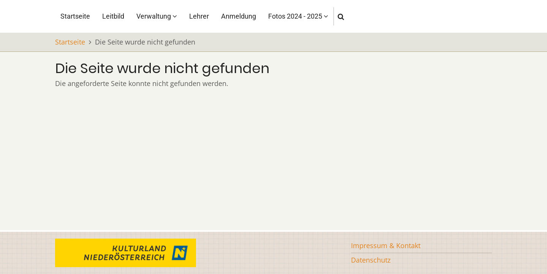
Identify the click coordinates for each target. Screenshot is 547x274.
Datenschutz (370, 259)
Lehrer (199, 16)
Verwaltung (156, 16)
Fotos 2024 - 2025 (298, 16)
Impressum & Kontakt (386, 245)
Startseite (75, 16)
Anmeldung (238, 16)
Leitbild (113, 16)
